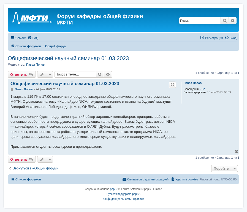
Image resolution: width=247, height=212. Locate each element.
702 (202, 89)
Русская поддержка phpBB (123, 194)
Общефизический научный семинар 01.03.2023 (68, 58)
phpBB (114, 189)
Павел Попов (35, 64)
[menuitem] (33, 38)
